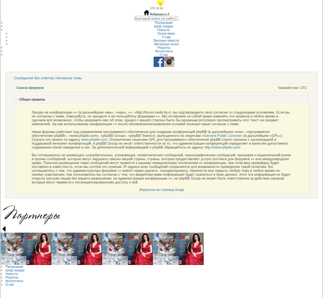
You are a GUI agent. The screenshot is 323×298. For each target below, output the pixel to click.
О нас (164, 55)
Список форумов (30, 88)
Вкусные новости (166, 40)
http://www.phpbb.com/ (222, 147)
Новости (164, 30)
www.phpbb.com (94, 139)
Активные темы (69, 78)
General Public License (222, 136)
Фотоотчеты (164, 51)
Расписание (164, 23)
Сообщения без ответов (33, 78)
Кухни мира (166, 33)
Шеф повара (164, 26)
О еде (166, 37)
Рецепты (163, 48)
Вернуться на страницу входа (161, 190)
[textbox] (155, 18)
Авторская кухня (166, 44)
